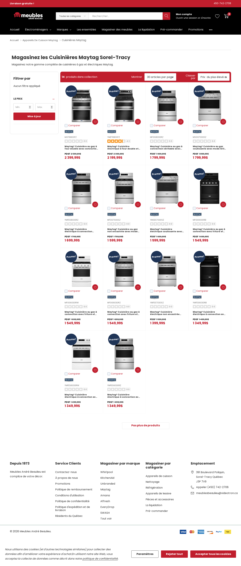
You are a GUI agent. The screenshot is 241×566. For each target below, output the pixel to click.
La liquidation (154, 505)
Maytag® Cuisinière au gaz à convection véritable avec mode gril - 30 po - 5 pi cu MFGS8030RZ (166, 148)
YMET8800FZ (113, 137)
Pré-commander (157, 511)
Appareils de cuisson (159, 476)
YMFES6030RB (200, 302)
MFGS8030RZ (156, 137)
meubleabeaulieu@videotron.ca (217, 493)
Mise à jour (34, 116)
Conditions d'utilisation (69, 496)
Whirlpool (106, 472)
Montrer (136, 76)
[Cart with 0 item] (226, 16)
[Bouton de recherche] (166, 16)
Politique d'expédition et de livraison (72, 509)
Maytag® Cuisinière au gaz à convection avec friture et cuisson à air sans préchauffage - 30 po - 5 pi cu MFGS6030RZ (124, 314)
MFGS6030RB (199, 219)
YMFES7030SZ (157, 302)
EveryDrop (107, 507)
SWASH (105, 513)
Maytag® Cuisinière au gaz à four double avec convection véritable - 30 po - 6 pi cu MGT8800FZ (81, 148)
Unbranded (107, 484)
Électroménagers (36, 29)
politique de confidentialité (100, 559)
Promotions (62, 484)
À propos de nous (66, 478)
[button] (34, 98)
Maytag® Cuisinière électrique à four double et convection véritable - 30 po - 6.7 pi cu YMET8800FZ (123, 148)
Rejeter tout (174, 554)
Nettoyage (153, 482)
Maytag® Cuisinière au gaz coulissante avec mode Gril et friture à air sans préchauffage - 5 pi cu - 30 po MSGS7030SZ (210, 148)
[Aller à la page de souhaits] (217, 16)
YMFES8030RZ (71, 219)
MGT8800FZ (71, 137)
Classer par (190, 76)
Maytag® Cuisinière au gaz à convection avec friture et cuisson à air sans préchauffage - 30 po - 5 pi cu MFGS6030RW (81, 314)
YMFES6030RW (72, 385)
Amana (105, 496)
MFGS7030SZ (113, 219)
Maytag (105, 490)
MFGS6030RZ (114, 302)
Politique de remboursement (73, 490)
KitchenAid (107, 478)
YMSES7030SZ (157, 219)
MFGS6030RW (72, 302)
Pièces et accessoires (160, 500)
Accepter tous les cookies (213, 554)
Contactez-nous (66, 472)
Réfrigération (154, 488)
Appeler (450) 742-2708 (212, 488)
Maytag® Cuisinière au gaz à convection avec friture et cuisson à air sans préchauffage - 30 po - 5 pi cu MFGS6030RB (209, 231)
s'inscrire (206, 18)
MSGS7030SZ (199, 137)
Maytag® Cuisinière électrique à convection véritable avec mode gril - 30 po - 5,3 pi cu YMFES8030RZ (81, 231)
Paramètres (144, 554)
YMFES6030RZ (114, 385)
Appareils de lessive (158, 494)
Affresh (105, 501)
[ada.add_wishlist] (92, 121)
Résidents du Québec (69, 516)
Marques (62, 29)
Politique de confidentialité (72, 501)
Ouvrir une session (187, 18)
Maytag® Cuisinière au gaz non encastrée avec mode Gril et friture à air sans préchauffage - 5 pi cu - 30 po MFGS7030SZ (124, 231)
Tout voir (106, 519)
